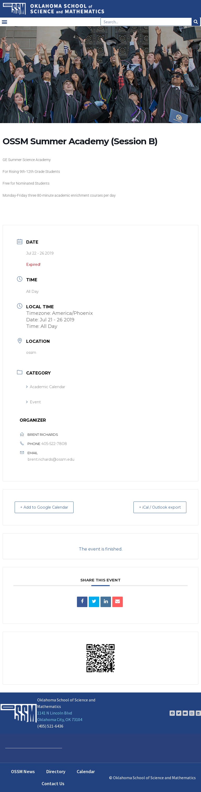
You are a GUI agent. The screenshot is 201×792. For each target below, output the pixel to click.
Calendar (86, 771)
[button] (4, 22)
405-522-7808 (54, 443)
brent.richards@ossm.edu (51, 459)
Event (33, 402)
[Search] (196, 22)
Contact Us (53, 783)
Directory (55, 771)
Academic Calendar (45, 386)
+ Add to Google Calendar (48, 507)
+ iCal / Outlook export (156, 507)
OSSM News (23, 771)
